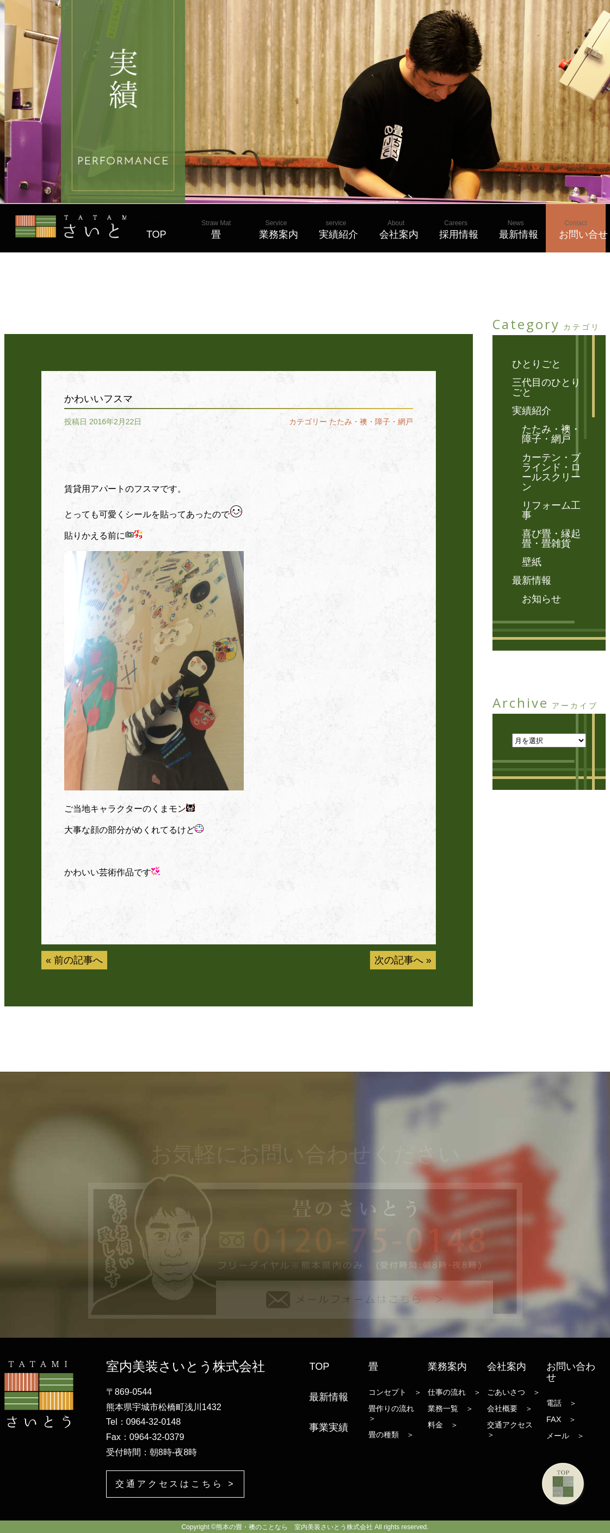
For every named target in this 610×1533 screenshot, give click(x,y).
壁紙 (531, 562)
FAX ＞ (561, 1419)
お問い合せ (582, 229)
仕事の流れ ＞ (454, 1392)
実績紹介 (338, 229)
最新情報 (518, 229)
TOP (156, 229)
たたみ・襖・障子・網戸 (371, 421)
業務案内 (278, 229)
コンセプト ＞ (395, 1392)
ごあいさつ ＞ (513, 1392)
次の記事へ (398, 960)
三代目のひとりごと (546, 387)
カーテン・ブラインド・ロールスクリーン (551, 472)
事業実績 (328, 1427)
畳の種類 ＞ (391, 1434)
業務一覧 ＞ (450, 1408)
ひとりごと (536, 363)
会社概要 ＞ (510, 1408)
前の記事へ (78, 960)
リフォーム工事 (551, 510)
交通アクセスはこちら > (175, 1483)
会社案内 (398, 229)
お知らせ (541, 599)
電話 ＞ (561, 1403)
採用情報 (458, 229)
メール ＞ (565, 1435)
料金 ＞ (443, 1424)
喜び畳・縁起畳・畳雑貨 (551, 538)
